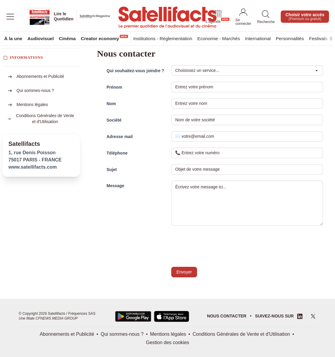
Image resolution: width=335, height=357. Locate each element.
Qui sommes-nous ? (35, 90)
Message (115, 185)
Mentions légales (32, 104)
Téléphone (116, 153)
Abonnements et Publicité (40, 76)
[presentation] (216, 248)
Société (113, 120)
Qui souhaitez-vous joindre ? (135, 70)
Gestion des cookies (167, 342)
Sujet (111, 169)
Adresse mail (119, 136)
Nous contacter (226, 316)
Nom (111, 103)
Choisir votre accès (305, 16)
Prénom (114, 87)
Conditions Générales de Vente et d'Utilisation (241, 334)
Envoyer (184, 272)
